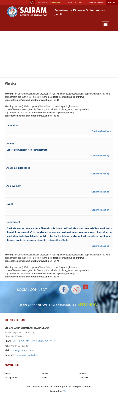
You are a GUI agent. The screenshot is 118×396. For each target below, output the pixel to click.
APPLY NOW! (88, 305)
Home (7, 373)
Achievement (13, 186)
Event (9, 204)
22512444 (50, 341)
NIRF (80, 2)
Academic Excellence (18, 168)
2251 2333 (37, 341)
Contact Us (84, 377)
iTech (65, 391)
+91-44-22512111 (22, 341)
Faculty (10, 143)
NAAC (70, 2)
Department (13, 222)
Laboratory (12, 125)
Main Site (111, 2)
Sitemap (45, 373)
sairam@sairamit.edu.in (22, 350)
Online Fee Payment (95, 2)
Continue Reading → (101, 131)
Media (44, 377)
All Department (12, 377)
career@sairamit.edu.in (27, 355)
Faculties (83, 373)
